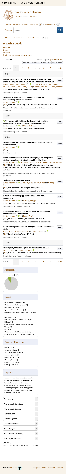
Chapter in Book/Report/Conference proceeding (20, 108)
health (30, 390)
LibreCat (16, 468)
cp (17, 385)
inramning (7, 392)
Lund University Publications (28, 12)
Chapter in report (47, 191)
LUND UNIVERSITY (8, 3)
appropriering (27, 380)
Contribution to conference (12, 206)
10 (43, 60)
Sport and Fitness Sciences (13, 310)
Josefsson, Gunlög (10, 355)
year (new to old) (56, 60)
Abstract (28, 206)
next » (60, 68)
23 (26, 305)
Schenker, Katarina (10, 350)
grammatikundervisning (19, 390)
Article (24, 92)
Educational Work (10, 317)
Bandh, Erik (8, 347)
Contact (60, 468)
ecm (13, 388)
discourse (7, 388)
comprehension (9, 385)
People (45, 38)
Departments (33, 38)
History (6, 329)
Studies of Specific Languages (14, 305)
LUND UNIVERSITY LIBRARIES (33, 3)
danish (29, 385)
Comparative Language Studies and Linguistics (20, 312)
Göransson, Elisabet (11, 362)
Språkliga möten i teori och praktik (16, 180)
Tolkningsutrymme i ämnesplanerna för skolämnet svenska (26, 248)
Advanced (8, 30)
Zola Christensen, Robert (12, 352)
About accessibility (48, 468)
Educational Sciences (11, 307)
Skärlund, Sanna (9, 360)
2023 (5, 150)
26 (23, 302)
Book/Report (7, 153)
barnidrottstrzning (10, 383)
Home (7, 38)
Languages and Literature (12, 302)
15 (20, 307)
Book (17, 153)
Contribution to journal (11, 92)
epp (17, 388)
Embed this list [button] (35, 62)
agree (22, 378)
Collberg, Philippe (10, 365)
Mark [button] (60, 80)
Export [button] (60, 62)
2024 (5, 128)
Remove (35, 445)
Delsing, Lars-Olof (10, 357)
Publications (19, 38)
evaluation (23, 388)
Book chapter (46, 222)
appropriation (17, 380)
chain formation (22, 383)
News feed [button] (26, 62)
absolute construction (11, 378)
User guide (36, 468)
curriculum (22, 385)
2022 (5, 253)
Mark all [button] (54, 62)
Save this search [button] (46, 62)
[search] (35, 30)
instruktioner (16, 392)
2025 (5, 89)
